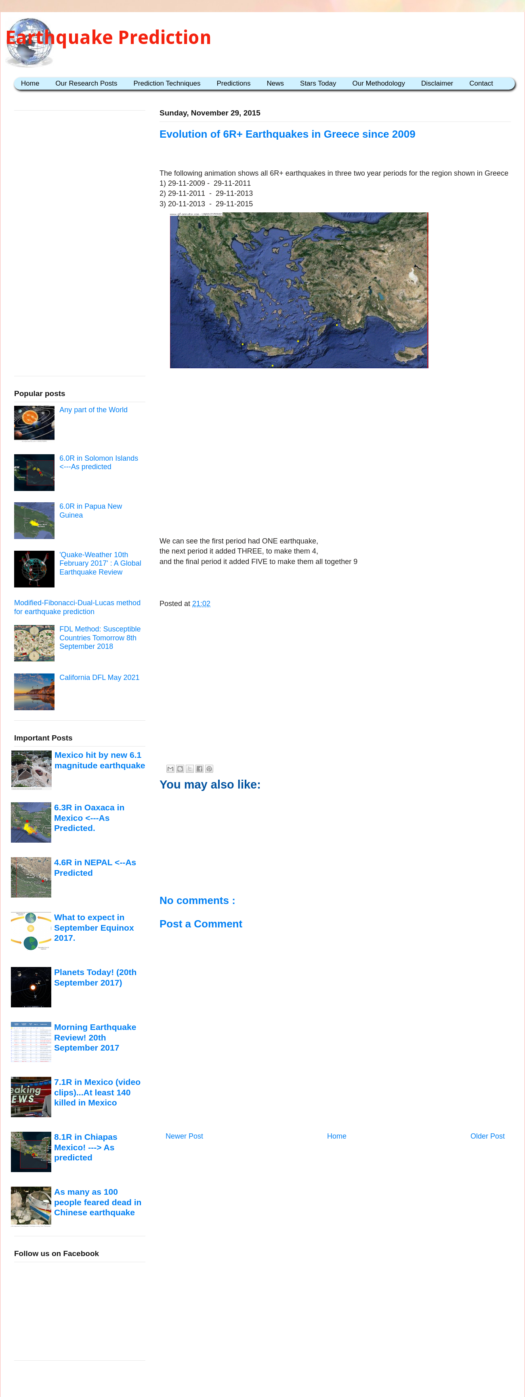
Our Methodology (379, 83)
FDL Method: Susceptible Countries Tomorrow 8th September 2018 (100, 637)
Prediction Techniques (166, 83)
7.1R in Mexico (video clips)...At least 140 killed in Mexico (97, 1092)
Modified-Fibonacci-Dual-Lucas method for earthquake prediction (77, 607)
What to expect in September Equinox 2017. (94, 927)
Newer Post (184, 1136)
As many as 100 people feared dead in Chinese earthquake (97, 1202)
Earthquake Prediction (108, 37)
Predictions (233, 83)
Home (30, 83)
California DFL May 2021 (99, 677)
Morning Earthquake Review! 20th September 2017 (95, 1037)
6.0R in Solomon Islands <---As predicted (98, 462)
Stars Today (318, 83)
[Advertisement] (335, 472)
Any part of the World (93, 410)
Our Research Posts (86, 83)
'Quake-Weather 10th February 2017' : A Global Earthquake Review (100, 563)
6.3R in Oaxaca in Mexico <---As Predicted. (89, 818)
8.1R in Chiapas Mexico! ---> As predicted (86, 1147)
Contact (481, 83)
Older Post (487, 1136)
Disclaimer (437, 83)
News (275, 83)
